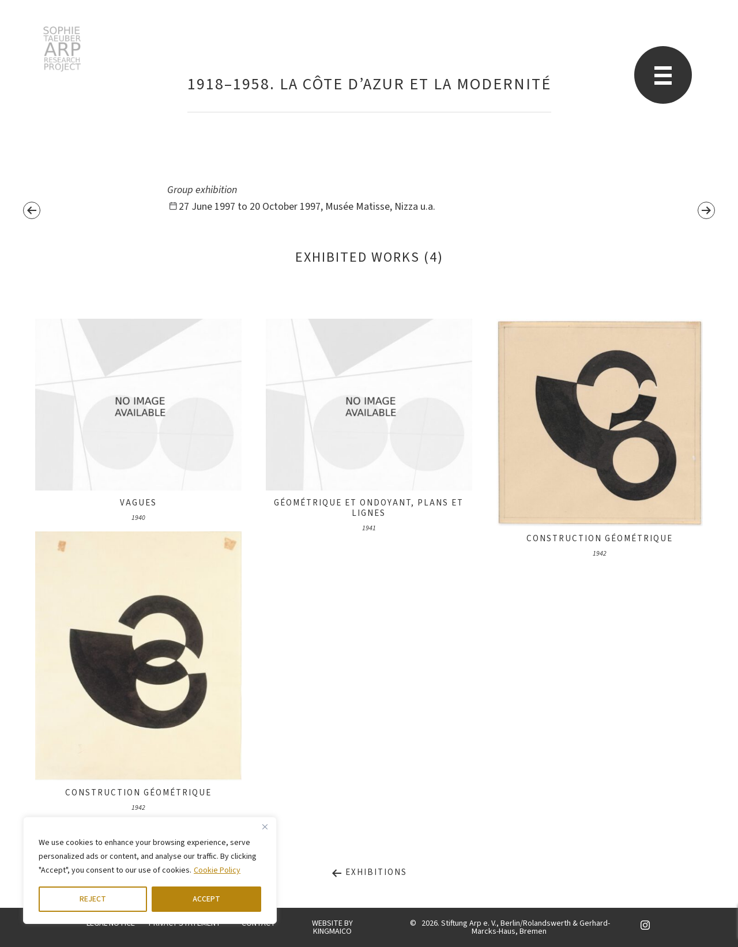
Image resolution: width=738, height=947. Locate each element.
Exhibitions (369, 872)
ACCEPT (206, 899)
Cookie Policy (217, 870)
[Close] (265, 826)
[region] (150, 870)
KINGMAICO (332, 931)
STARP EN (62, 49)
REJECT (93, 899)
